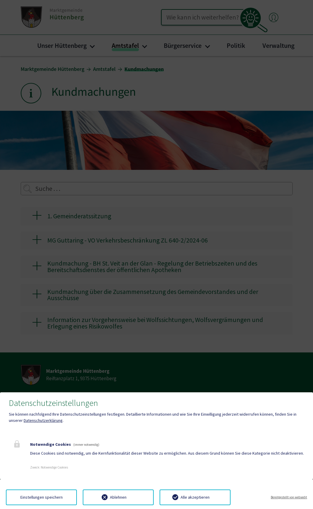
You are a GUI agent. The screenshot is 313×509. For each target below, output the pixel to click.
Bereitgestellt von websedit (289, 497)
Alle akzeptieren (195, 497)
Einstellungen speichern (41, 497)
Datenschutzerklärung (43, 420)
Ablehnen (118, 497)
